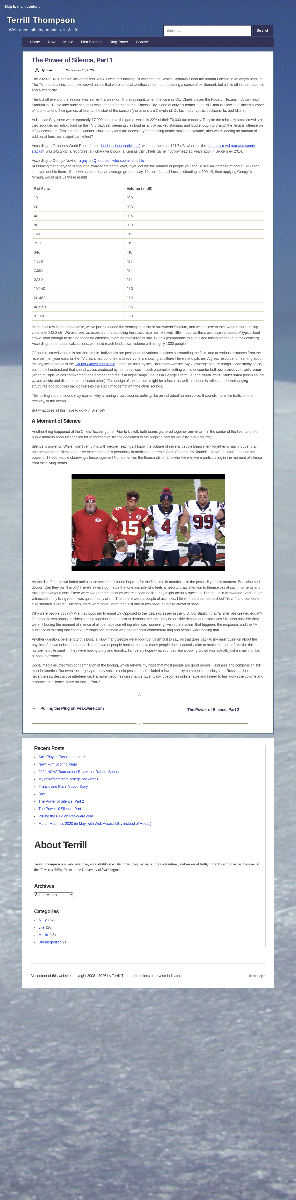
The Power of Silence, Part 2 (61, 807)
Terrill (49, 78)
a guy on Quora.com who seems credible (111, 168)
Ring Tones (126, 49)
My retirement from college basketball (68, 785)
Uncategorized (50, 949)
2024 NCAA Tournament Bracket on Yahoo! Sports (78, 778)
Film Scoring (96, 49)
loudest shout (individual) (120, 154)
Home (35, 49)
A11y (42, 926)
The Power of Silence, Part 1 (61, 815)
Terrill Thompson (53, 19)
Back (42, 800)
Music (71, 49)
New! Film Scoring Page (57, 770)
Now (53, 49)
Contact (151, 49)
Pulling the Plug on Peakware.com (65, 822)
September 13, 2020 (80, 78)
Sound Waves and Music (95, 372)
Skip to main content (22, 7)
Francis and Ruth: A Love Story (63, 793)
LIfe (41, 934)
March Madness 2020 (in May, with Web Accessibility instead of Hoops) (94, 830)
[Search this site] (207, 30)
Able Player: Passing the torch (62, 763)
